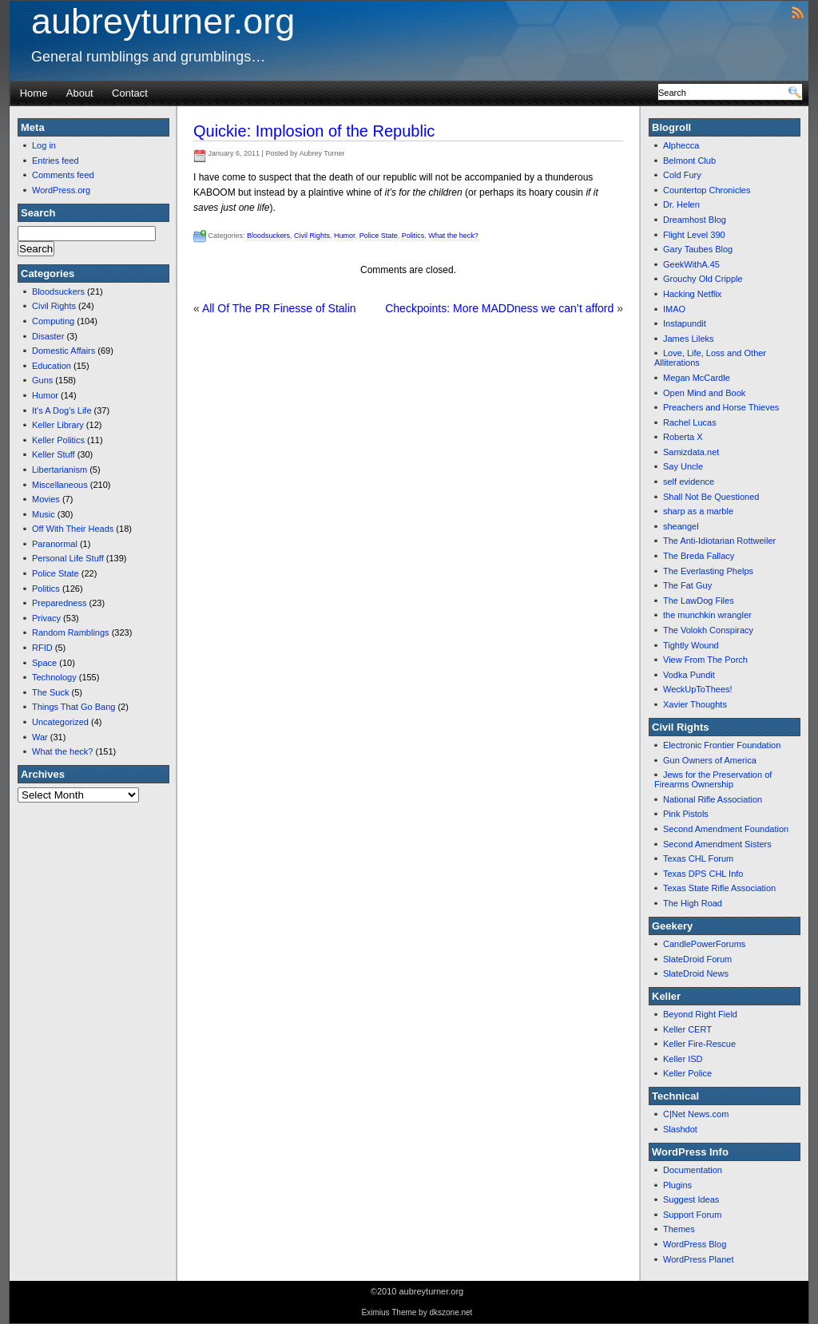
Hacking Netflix (692, 294)
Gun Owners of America (709, 760)
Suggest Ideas (691, 1199)
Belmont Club (689, 160)
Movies (46, 499)
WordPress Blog (694, 1244)
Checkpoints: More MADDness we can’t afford (499, 308)
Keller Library (58, 425)
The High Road (692, 903)
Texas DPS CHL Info (703, 873)
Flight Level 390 (694, 235)
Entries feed (55, 160)
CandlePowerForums (704, 944)
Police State (55, 573)
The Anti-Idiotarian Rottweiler (719, 540)
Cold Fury (682, 175)
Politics (46, 588)
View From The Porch (705, 659)
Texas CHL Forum (698, 858)
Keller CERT (687, 1029)
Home (34, 93)
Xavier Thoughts (695, 704)
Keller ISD (683, 1059)
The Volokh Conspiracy (708, 630)
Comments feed (63, 175)
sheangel (681, 526)
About (79, 93)
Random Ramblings (70, 632)
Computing (53, 321)
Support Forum (692, 1214)
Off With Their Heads (72, 528)
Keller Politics (58, 440)
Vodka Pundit (689, 675)
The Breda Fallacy (698, 556)
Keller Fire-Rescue (699, 1043)
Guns (42, 380)
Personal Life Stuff (68, 558)
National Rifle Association (712, 799)
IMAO (674, 309)
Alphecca (681, 145)
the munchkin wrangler (707, 615)
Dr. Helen (681, 204)
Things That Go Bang (73, 707)
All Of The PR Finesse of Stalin (279, 308)
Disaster (48, 336)
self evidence (688, 481)
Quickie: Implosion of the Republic (314, 131)
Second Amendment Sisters (717, 844)
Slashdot (680, 1129)
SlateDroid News (696, 973)
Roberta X (683, 437)
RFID (42, 647)
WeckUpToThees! (698, 689)
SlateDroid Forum (697, 959)
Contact (130, 93)
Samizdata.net (691, 452)
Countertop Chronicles (706, 190)
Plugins (677, 1185)
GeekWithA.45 (691, 264)
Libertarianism (59, 469)
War (40, 737)
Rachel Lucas (690, 422)
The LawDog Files (698, 600)
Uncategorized (60, 722)
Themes (679, 1229)
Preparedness (59, 603)
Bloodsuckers (58, 291)
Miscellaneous (60, 485)
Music (43, 514)
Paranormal (54, 544)
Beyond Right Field (700, 1014)
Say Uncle (683, 466)
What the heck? (62, 751)
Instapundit (684, 323)
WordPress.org (61, 190)
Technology (54, 677)
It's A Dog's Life (62, 410)
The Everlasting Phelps (708, 571)
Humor (45, 395)
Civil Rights (54, 306)
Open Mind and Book (704, 393)
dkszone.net (450, 1312)
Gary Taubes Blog (698, 249)
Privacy (46, 618)
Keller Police (687, 1073)
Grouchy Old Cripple (703, 278)
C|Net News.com (696, 1114)
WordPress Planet (698, 1259)
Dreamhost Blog (694, 219)
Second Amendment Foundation (725, 829)
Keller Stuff (53, 454)
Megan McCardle (696, 378)
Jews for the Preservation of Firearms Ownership (713, 779)
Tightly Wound (691, 645)
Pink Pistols (686, 814)
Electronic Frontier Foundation (721, 745)
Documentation (692, 1170)
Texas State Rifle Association (719, 888)
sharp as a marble (698, 511)
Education (51, 366)
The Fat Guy (687, 585)
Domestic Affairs (63, 350)
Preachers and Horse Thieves (721, 407)
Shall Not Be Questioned (711, 496)
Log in (44, 145)
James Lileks (688, 338)
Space (44, 663)
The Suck (50, 692)
